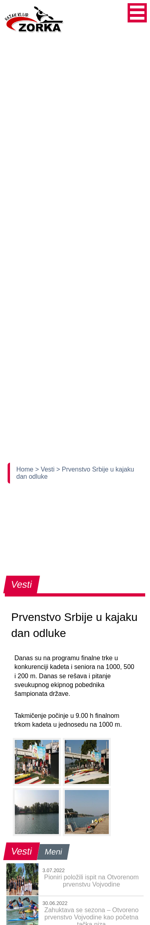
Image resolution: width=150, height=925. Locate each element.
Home (25, 469)
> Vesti (45, 469)
